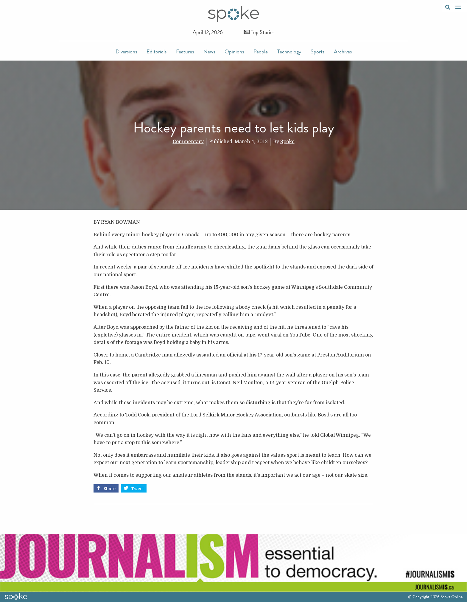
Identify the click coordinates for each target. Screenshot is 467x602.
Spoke (287, 141)
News (209, 51)
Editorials (156, 51)
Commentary (188, 141)
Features (185, 51)
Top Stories (259, 32)
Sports (317, 51)
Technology (289, 51)
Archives (343, 51)
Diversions (126, 51)
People (260, 51)
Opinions (234, 51)
